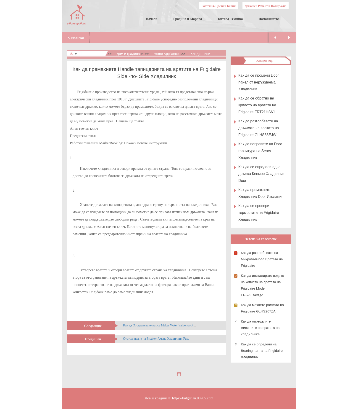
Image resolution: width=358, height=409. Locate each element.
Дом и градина (128, 54)
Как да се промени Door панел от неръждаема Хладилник (258, 82)
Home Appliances (167, 54)
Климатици (76, 37)
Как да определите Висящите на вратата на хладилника (260, 327)
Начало (151, 19)
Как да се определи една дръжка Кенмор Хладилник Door (261, 174)
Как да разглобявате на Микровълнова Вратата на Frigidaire (262, 259)
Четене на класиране (261, 239)
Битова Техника (230, 19)
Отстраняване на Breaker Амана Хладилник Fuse (156, 338)
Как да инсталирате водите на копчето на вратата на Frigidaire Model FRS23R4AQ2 (262, 285)
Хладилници (200, 54)
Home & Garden (94, 54)
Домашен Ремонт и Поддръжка (265, 6)
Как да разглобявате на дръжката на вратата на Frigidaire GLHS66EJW (258, 128)
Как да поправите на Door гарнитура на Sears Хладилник (260, 151)
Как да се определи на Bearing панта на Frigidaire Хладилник (262, 350)
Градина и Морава (187, 19)
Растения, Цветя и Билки (219, 6)
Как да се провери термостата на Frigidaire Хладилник (258, 212)
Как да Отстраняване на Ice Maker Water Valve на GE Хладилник (167, 325)
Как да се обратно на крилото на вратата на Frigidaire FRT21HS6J (257, 105)
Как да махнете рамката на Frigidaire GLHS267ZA (262, 308)
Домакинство (269, 19)
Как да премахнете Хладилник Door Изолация (260, 193)
